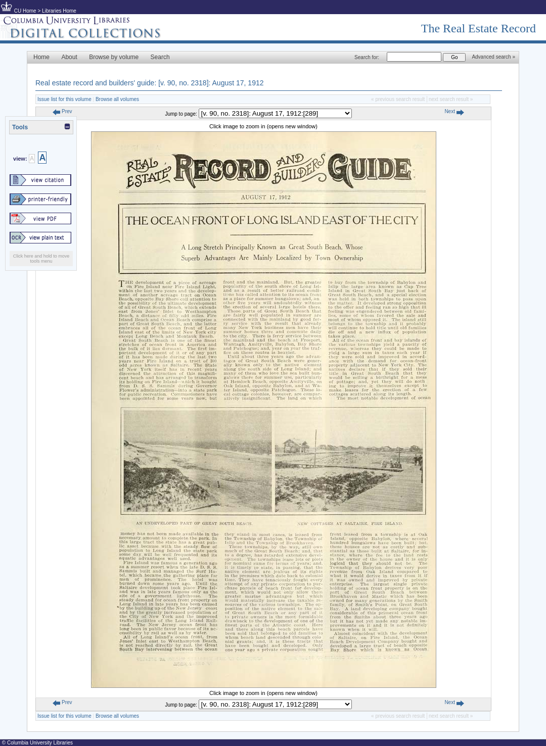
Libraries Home (59, 11)
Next (454, 111)
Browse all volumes (117, 99)
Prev (62, 111)
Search (160, 57)
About (69, 57)
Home (41, 57)
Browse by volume (114, 57)
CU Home (25, 11)
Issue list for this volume (64, 99)
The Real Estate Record (478, 28)
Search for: (366, 57)
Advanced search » (493, 57)
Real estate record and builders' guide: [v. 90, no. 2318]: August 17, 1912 (149, 83)
